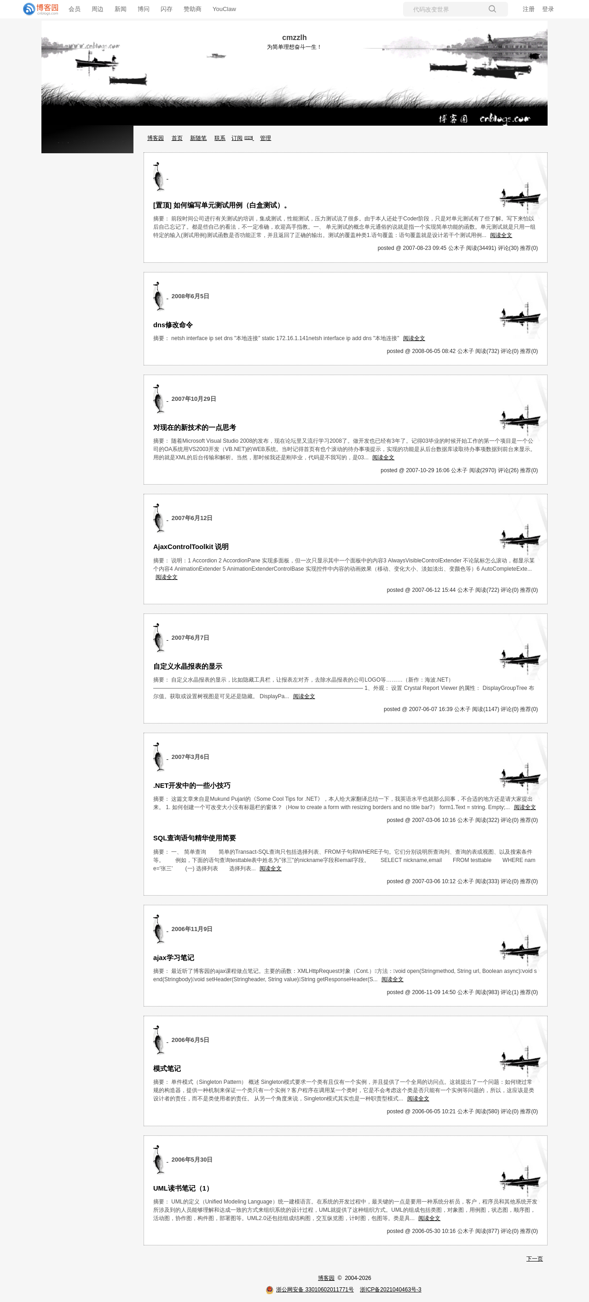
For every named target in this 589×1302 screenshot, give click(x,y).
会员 (75, 9)
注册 (529, 9)
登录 (548, 9)
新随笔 (198, 138)
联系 (219, 138)
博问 (144, 9)
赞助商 (193, 9)
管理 (265, 138)
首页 (177, 138)
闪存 (167, 9)
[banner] (36, 9)
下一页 (534, 1259)
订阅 (237, 138)
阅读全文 (501, 235)
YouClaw (224, 9)
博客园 (155, 138)
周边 (98, 9)
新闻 (121, 9)
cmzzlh (294, 37)
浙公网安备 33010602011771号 (310, 1289)
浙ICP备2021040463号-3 (390, 1289)
